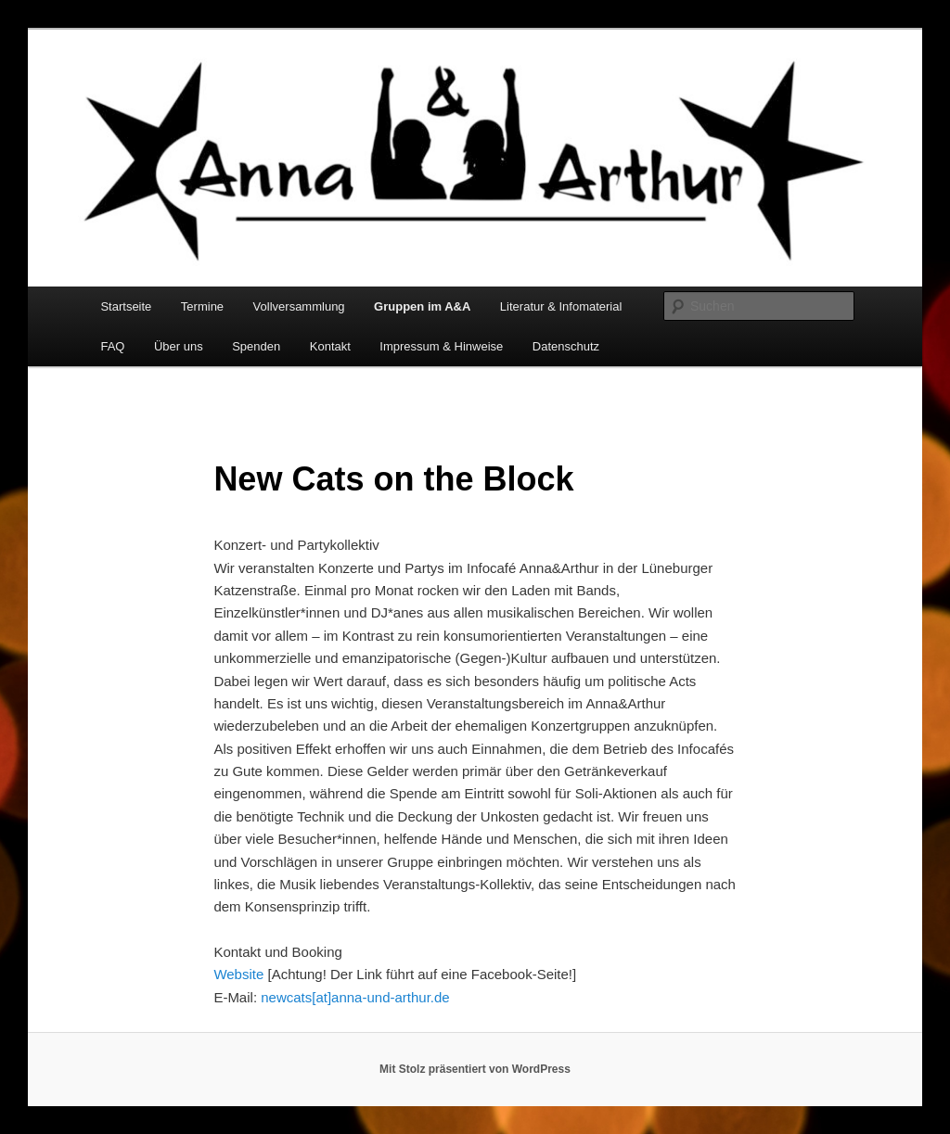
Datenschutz (566, 346)
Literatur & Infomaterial (561, 306)
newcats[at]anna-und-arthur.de (355, 997)
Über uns (178, 346)
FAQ (112, 346)
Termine (202, 306)
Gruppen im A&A (422, 306)
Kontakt (330, 346)
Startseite (125, 306)
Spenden (256, 346)
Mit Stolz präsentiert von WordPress (475, 1069)
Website (238, 974)
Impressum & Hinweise (441, 346)
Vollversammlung (299, 306)
